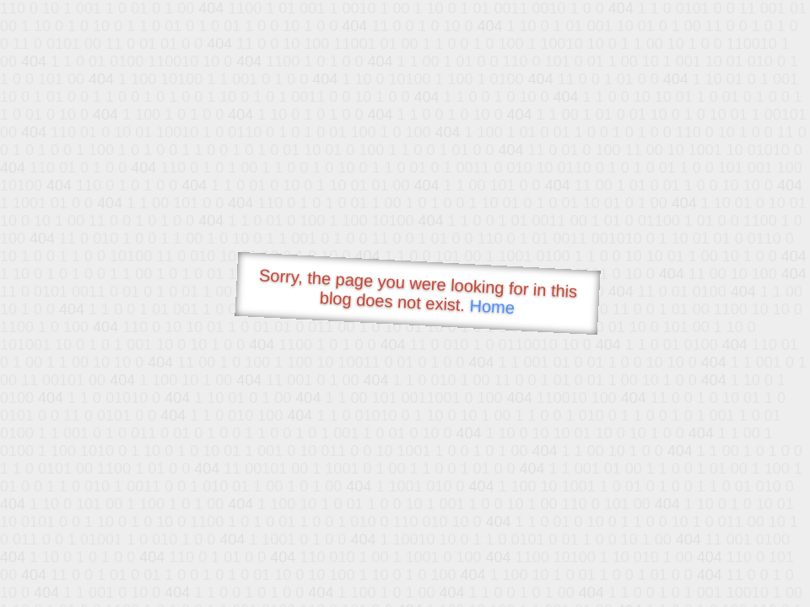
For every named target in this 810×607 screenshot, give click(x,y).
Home (492, 306)
